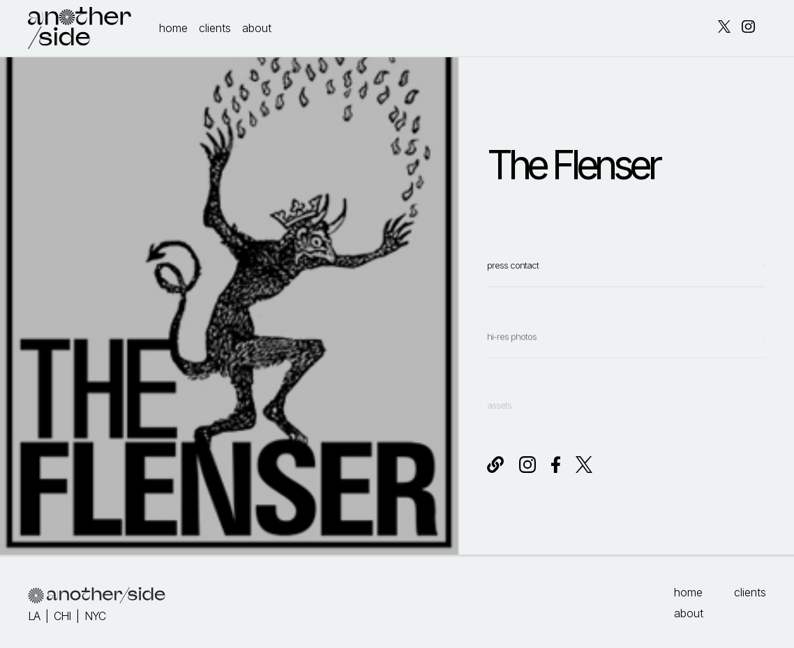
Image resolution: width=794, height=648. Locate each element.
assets (499, 416)
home (173, 28)
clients (215, 28)
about (256, 28)
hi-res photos (512, 355)
